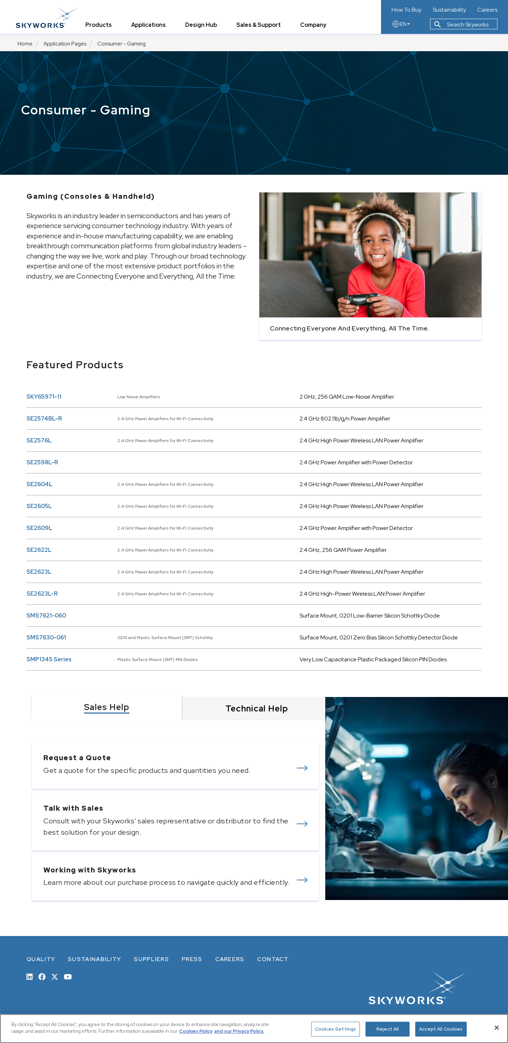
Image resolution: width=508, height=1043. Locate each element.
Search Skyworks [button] (461, 26)
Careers (487, 10)
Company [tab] (315, 26)
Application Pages (64, 43)
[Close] (496, 1027)
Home (25, 43)
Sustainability (449, 10)
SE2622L (39, 550)
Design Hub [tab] (203, 26)
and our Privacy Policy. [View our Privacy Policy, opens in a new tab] (239, 1031)
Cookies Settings (335, 1029)
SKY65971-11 (43, 396)
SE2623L (39, 572)
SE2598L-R (42, 462)
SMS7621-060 (46, 615)
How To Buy (406, 10)
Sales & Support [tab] (260, 26)
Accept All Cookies (440, 1029)
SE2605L (39, 506)
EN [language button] (401, 25)
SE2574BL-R (44, 418)
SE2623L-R (42, 593)
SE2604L (39, 484)
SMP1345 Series (49, 659)
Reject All (387, 1029)
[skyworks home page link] (49, 17)
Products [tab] (100, 26)
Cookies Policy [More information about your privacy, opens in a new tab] (195, 1031)
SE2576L (39, 440)
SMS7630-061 (46, 637)
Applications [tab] (150, 26)
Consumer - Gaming (121, 43)
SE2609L (39, 528)
